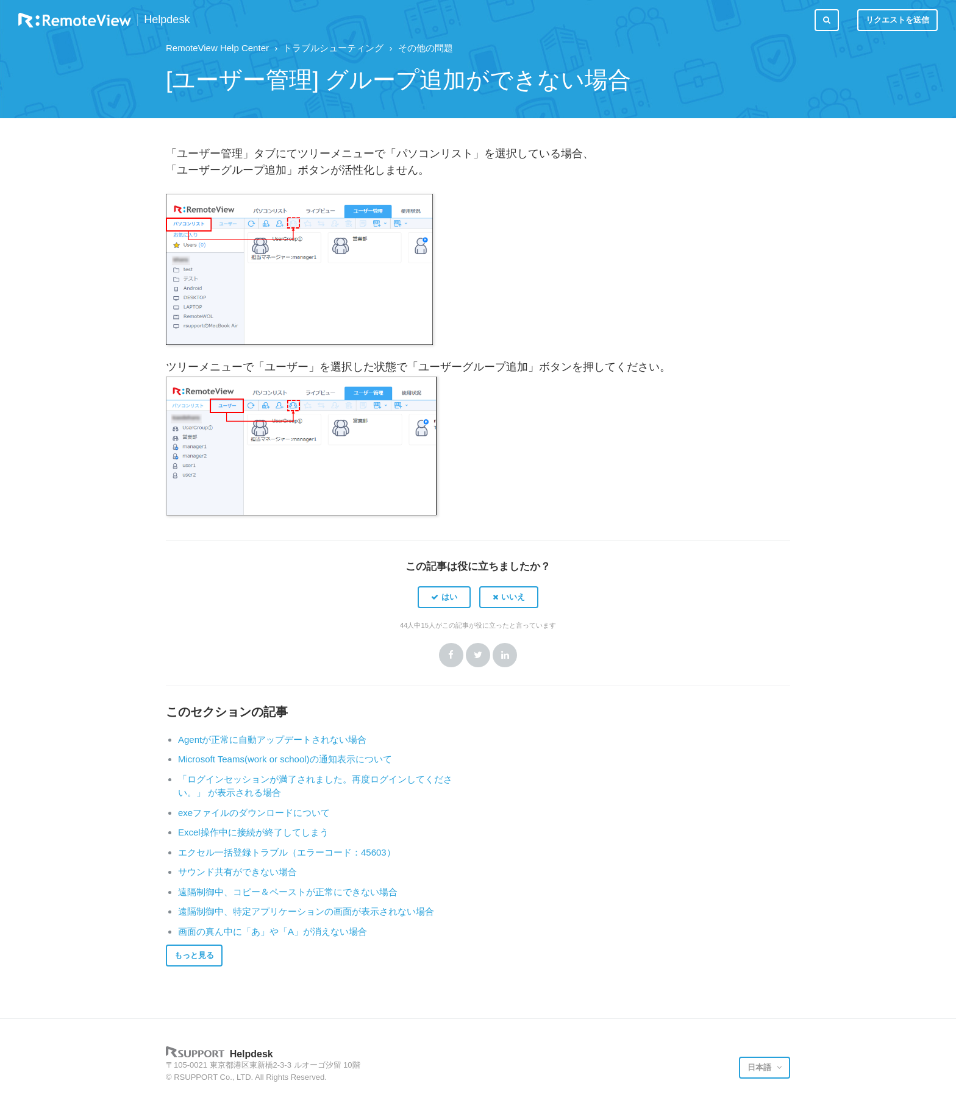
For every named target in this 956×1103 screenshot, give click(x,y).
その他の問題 (425, 48)
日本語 (760, 1067)
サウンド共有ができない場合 (237, 872)
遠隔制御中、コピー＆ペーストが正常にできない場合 (288, 892)
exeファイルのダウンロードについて (254, 812)
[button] (444, 597)
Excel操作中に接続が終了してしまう (253, 832)
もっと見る (194, 955)
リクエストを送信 (897, 19)
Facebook (451, 655)
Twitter (478, 655)
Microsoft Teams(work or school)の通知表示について (285, 759)
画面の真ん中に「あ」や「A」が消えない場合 (272, 931)
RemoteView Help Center (217, 48)
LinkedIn (505, 655)
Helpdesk (167, 20)
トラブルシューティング (333, 48)
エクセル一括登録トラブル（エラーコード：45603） (287, 852)
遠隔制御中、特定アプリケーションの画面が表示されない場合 (306, 911)
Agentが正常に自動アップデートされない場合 (272, 739)
